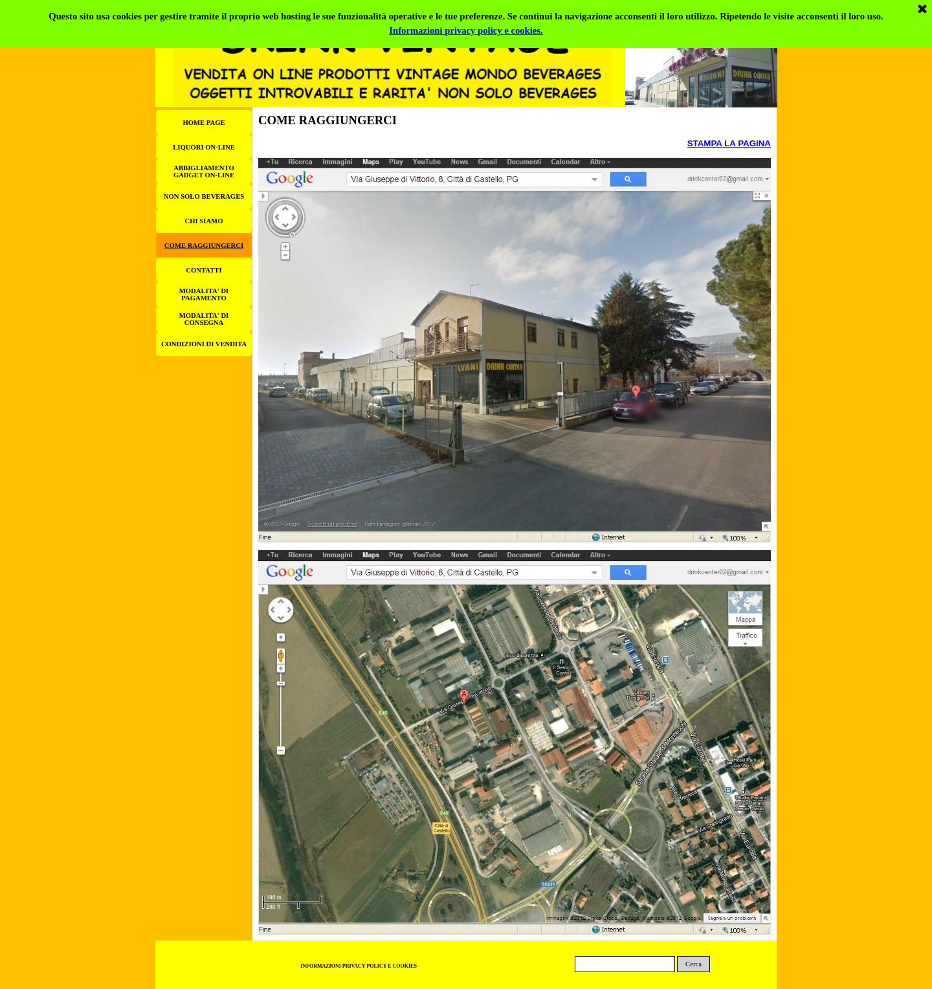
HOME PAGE (204, 122)
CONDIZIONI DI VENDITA (204, 344)
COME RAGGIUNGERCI (203, 245)
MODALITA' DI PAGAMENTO (203, 294)
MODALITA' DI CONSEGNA (203, 319)
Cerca (693, 964)
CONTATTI (203, 270)
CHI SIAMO (204, 221)
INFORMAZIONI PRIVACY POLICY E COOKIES (358, 966)
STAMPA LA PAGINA (729, 143)
